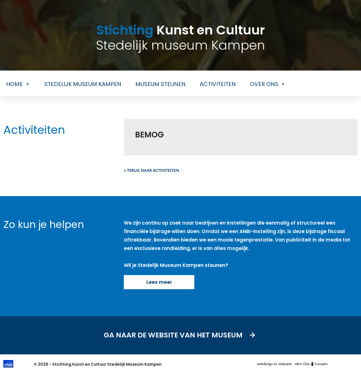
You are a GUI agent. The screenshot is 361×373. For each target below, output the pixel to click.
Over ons (268, 84)
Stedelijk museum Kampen (82, 84)
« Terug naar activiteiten (151, 170)
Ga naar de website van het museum (180, 335)
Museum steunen (160, 84)
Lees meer (159, 282)
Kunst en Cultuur (180, 37)
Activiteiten (218, 84)
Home (18, 84)
